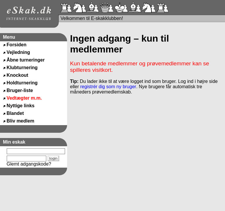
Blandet (15, 113)
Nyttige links (21, 105)
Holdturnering (22, 82)
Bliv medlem (20, 120)
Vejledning (18, 52)
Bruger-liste (20, 90)
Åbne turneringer (26, 59)
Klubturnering (22, 67)
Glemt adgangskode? (29, 163)
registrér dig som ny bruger (108, 86)
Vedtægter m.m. (24, 98)
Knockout (17, 75)
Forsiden (17, 44)
